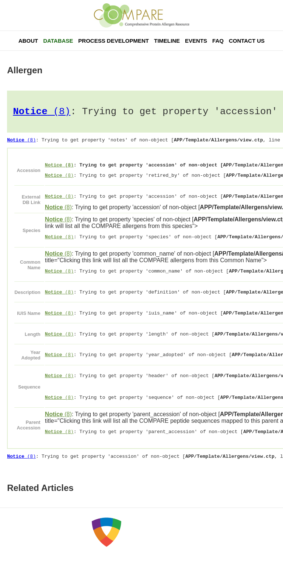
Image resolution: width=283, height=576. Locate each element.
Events (196, 41)
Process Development (113, 41)
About (28, 41)
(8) (41, 112)
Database (58, 41)
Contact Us (247, 41)
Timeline (167, 41)
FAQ (218, 41)
